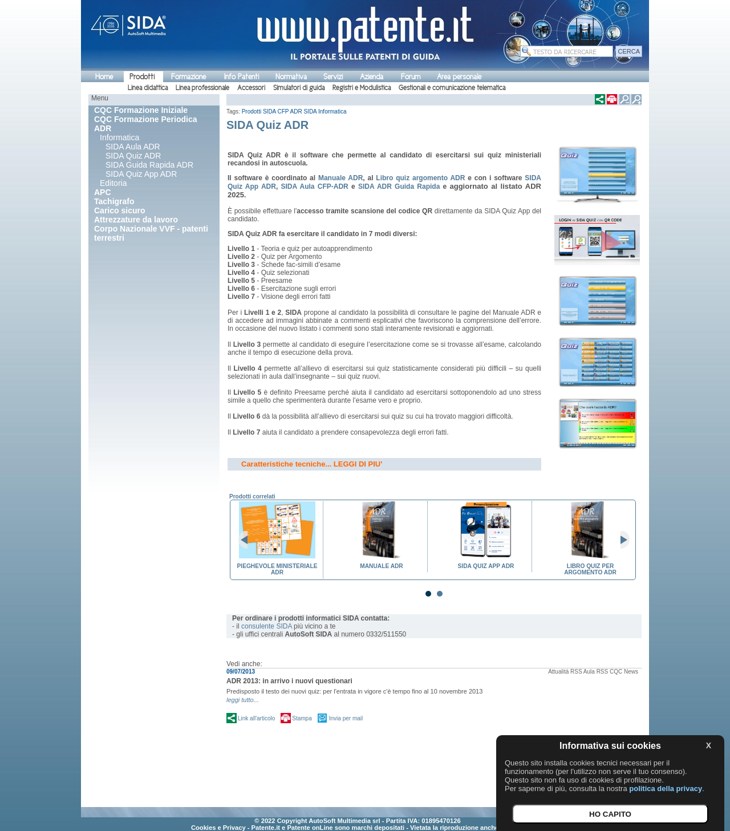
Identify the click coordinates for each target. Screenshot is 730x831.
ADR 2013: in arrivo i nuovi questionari (289, 681)
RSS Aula (582, 671)
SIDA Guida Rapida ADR (149, 164)
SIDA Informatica (324, 111)
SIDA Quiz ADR (133, 155)
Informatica (119, 137)
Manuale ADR (340, 178)
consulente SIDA (266, 626)
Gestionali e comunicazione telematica (452, 88)
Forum (410, 76)
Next (620, 540)
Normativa (291, 76)
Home (104, 76)
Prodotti (142, 76)
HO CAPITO (610, 814)
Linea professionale (202, 88)
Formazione (188, 76)
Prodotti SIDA (259, 111)
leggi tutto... (242, 699)
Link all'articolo (256, 718)
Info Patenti (241, 76)
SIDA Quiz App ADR (141, 174)
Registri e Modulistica (361, 88)
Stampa (301, 718)
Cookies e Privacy (218, 827)
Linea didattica (148, 88)
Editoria (113, 183)
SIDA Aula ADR (133, 146)
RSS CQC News (617, 671)
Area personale (459, 76)
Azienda (371, 76)
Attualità (558, 671)
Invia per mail (346, 718)
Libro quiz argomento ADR (420, 178)
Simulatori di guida (299, 88)
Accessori (251, 88)
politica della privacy (665, 788)
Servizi (333, 76)
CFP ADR (290, 111)
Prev (247, 540)
